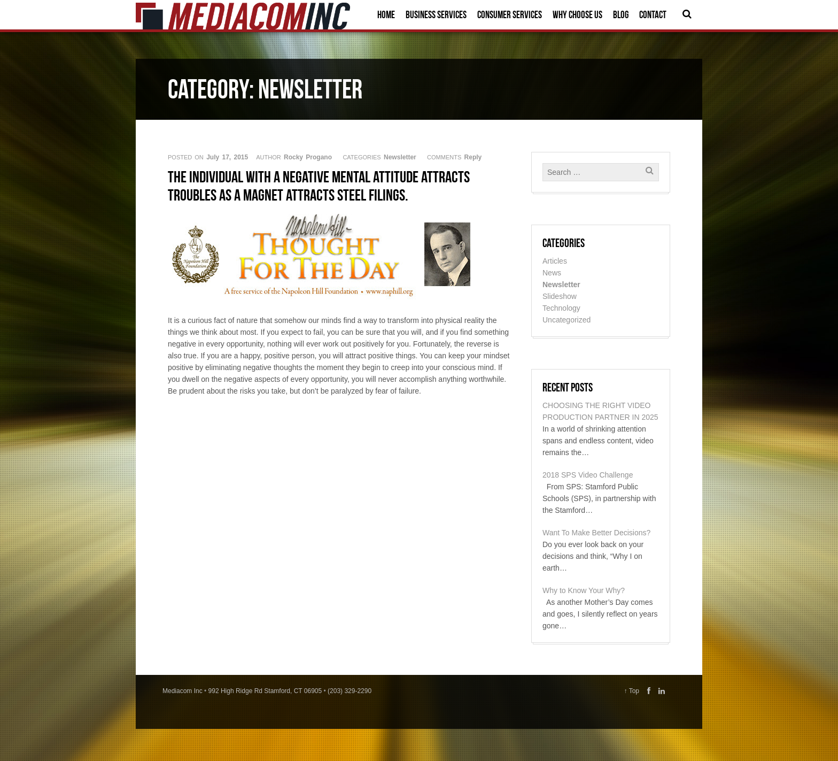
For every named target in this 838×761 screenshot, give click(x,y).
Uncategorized (566, 320)
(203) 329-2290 (349, 691)
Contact (652, 14)
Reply (473, 157)
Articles (554, 261)
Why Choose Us (577, 14)
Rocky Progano (308, 157)
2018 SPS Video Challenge (587, 475)
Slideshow (559, 296)
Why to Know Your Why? (583, 590)
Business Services (436, 14)
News (551, 272)
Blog (621, 14)
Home (386, 14)
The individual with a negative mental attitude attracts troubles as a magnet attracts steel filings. (319, 186)
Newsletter (400, 157)
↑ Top (631, 691)
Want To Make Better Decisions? (596, 532)
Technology (561, 308)
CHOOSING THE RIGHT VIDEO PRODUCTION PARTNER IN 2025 (600, 411)
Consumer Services (509, 14)
